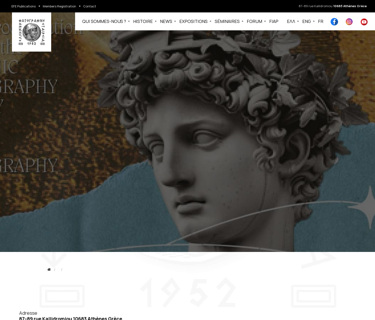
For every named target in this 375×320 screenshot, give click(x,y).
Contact (89, 6)
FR (320, 21)
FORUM (254, 21)
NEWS (166, 21)
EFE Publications (23, 6)
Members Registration (59, 6)
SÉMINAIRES (227, 21)
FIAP (273, 21)
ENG (306, 21)
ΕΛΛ (291, 21)
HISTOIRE (143, 21)
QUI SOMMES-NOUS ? (104, 21)
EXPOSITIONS (193, 21)
